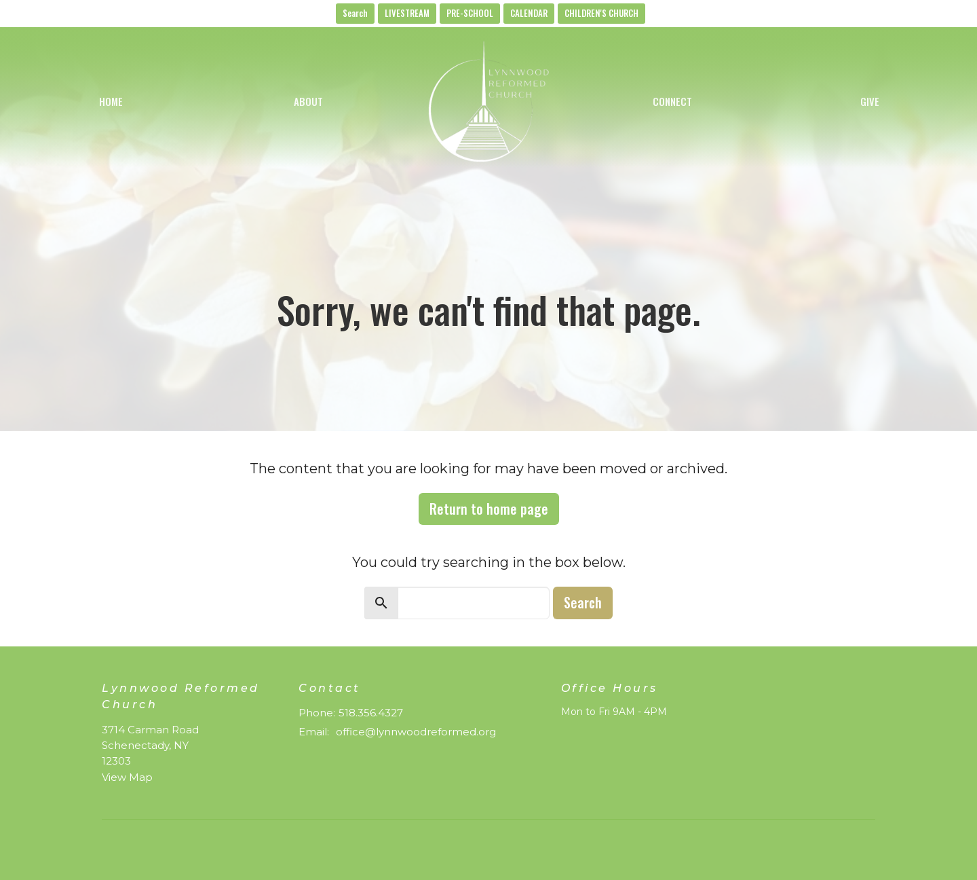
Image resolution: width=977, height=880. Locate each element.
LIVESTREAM (407, 13)
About (308, 101)
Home (111, 101)
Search (355, 13)
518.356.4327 (371, 712)
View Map (127, 777)
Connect (672, 101)
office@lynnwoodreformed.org (416, 731)
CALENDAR (529, 13)
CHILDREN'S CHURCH (601, 13)
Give (869, 101)
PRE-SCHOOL (469, 13)
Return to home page (488, 508)
